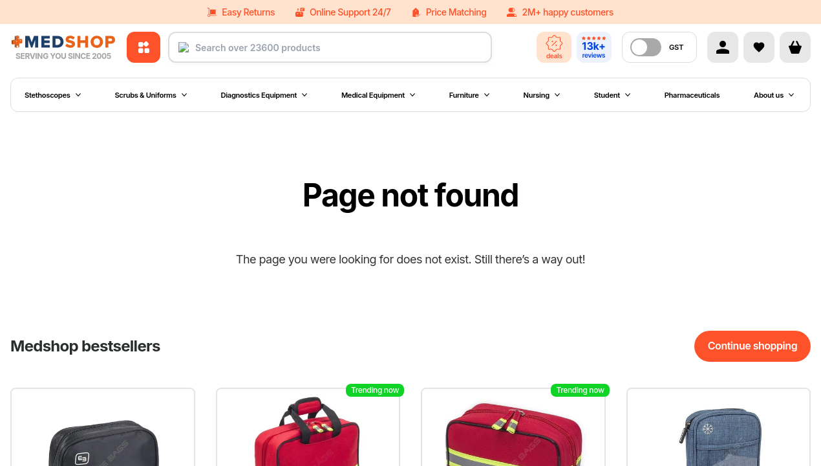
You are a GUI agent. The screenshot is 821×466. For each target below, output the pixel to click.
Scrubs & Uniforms (150, 95)
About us (774, 95)
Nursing (542, 95)
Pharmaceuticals (692, 95)
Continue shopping (752, 345)
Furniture (469, 95)
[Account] (722, 47)
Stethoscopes (53, 95)
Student (612, 95)
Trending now (375, 390)
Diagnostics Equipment (264, 95)
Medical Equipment (378, 95)
